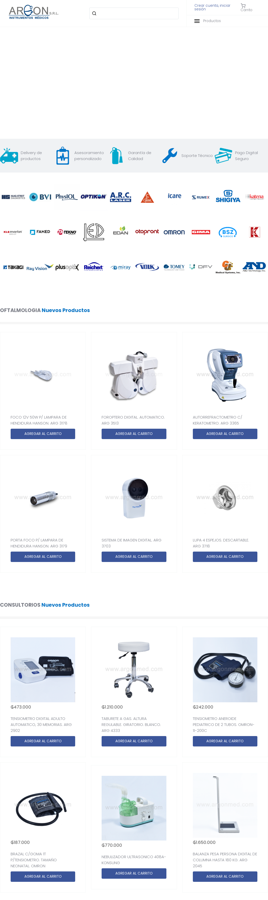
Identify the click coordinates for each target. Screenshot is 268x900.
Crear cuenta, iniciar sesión (212, 7)
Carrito (246, 7)
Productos (207, 20)
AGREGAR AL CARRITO (43, 433)
